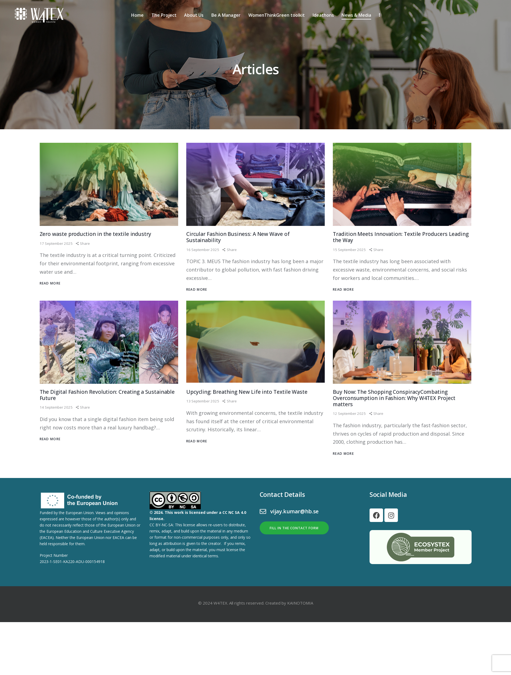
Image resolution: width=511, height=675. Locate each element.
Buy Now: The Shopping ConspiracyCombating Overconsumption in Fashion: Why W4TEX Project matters (401, 415)
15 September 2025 (350, 264)
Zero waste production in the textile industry (105, 247)
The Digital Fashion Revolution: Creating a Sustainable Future (100, 412)
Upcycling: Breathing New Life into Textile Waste (247, 412)
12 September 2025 (350, 433)
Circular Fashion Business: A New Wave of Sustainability (246, 251)
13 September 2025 (203, 425)
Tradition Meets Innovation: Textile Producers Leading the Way (399, 251)
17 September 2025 (57, 257)
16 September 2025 (203, 264)
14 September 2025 (57, 425)
